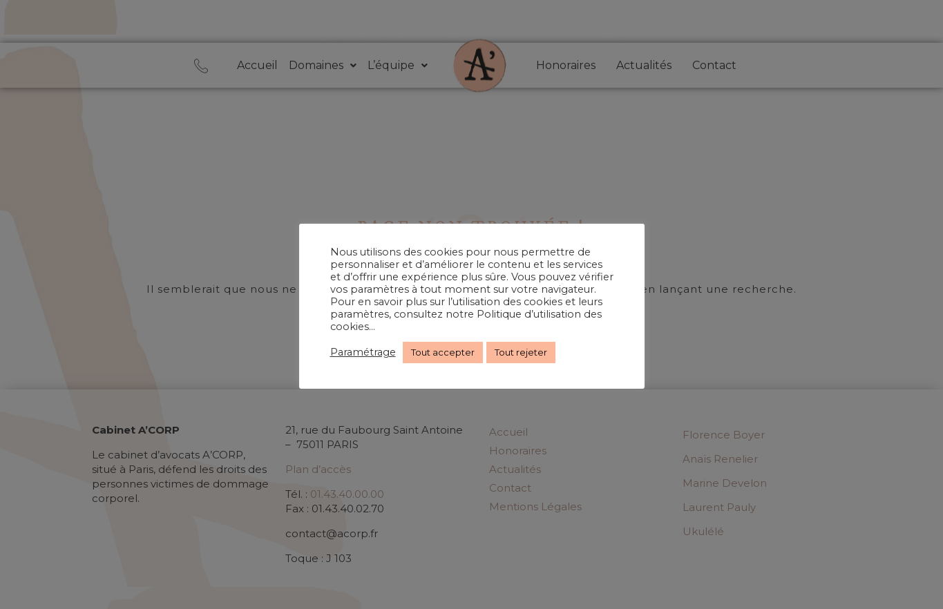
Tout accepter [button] (443, 352)
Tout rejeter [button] (521, 352)
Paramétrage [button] (363, 352)
